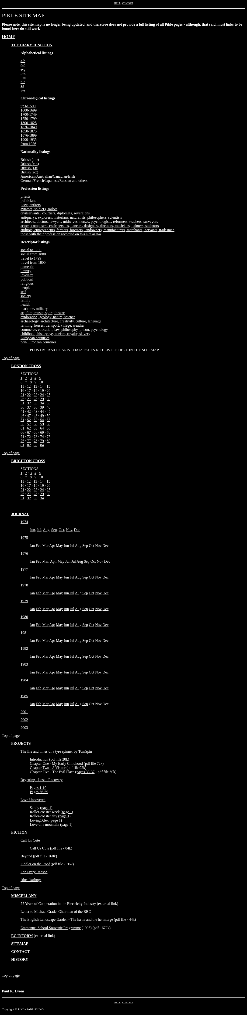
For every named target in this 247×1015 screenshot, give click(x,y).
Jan (32, 546)
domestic (27, 267)
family (25, 300)
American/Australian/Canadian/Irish (48, 176)
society (26, 296)
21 (22, 395)
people (26, 288)
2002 (24, 720)
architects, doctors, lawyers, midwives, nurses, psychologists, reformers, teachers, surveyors (89, 221)
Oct (61, 530)
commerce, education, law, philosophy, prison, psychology (64, 330)
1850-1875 (29, 131)
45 (48, 411)
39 (42, 407)
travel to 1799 (31, 258)
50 (48, 416)
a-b (23, 61)
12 (29, 386)
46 (22, 416)
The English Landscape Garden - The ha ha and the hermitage (67, 919)
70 (48, 432)
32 (29, 403)
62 (29, 428)
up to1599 (28, 106)
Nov (69, 530)
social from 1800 (33, 254)
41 (22, 411)
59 (42, 424)
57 (29, 424)
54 (42, 420)
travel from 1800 (33, 262)
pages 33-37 (86, 772)
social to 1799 (31, 250)
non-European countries (38, 342)
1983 (24, 664)
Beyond (26, 856)
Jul (39, 530)
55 (48, 420)
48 (35, 416)
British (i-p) (29, 168)
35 (48, 403)
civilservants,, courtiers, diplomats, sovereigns (55, 213)
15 (48, 386)
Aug (46, 530)
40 (48, 407)
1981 (24, 633)
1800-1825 (29, 123)
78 (35, 441)
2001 (24, 712)
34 (42, 403)
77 (29, 441)
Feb (38, 546)
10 (41, 382)
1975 (24, 538)
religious (27, 283)
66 (22, 432)
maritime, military (34, 309)
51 (22, 420)
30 (48, 399)
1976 (24, 553)
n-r (23, 82)
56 (22, 424)
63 (35, 428)
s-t (22, 86)
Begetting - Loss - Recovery (42, 780)
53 (35, 420)
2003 (24, 728)
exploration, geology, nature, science (48, 317)
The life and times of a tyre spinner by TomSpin (56, 751)
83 (35, 445)
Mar (45, 546)
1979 (24, 601)
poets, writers (31, 205)
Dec (77, 530)
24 (42, 395)
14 (42, 386)
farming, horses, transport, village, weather (53, 325)
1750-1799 (29, 119)
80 (48, 441)
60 (48, 424)
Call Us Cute (30, 840)
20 (48, 390)
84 (42, 445)
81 (22, 445)
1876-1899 (29, 135)
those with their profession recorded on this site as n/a (61, 234)
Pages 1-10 (38, 788)
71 (22, 437)
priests (25, 196)
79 (42, 441)
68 (35, 432)
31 (22, 403)
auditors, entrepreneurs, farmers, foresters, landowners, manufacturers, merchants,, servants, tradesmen (97, 230)
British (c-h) (30, 164)
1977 (24, 569)
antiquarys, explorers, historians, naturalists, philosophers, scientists (71, 217)
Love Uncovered (33, 800)
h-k (23, 73)
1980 (24, 617)
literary (26, 271)
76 (22, 441)
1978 (24, 585)
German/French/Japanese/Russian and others (54, 181)
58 (35, 424)
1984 (24, 680)
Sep (54, 530)
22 (29, 395)
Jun (32, 530)
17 (29, 390)
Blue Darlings (31, 880)
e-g (23, 69)
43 (35, 411)
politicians (28, 201)
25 (48, 395)
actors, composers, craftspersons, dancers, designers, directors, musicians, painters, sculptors (90, 226)
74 (42, 437)
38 (35, 407)
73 (35, 437)
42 (29, 411)
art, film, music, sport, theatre (43, 313)
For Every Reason (34, 872)
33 (35, 403)
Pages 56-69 (39, 792)
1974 (24, 522)
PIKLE (117, 3)
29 (42, 399)
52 (29, 420)
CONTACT (127, 3)
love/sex (27, 275)
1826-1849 (29, 127)
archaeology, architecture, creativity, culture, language (61, 321)
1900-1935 (29, 140)
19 (42, 390)
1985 (24, 696)
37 (29, 407)
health (25, 304)
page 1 (46, 808)
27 (29, 399)
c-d (23, 65)
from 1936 (28, 144)
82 (29, 445)
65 (48, 428)
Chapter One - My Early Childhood (56, 763)
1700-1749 (29, 114)
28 (35, 399)
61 (22, 428)
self (23, 292)
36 (22, 407)
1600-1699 (29, 110)
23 (35, 395)
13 (35, 386)
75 (48, 437)
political (27, 279)
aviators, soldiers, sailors (39, 209)
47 (29, 416)
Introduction (39, 759)
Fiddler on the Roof (35, 864)
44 (42, 411)
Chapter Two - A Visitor (48, 768)
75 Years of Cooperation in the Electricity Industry (58, 904)
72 (29, 437)
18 (35, 390)
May (59, 546)
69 (42, 432)
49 (42, 416)
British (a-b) (30, 160)
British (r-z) (29, 172)
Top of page (11, 358)
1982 (24, 648)
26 (22, 399)
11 (22, 386)
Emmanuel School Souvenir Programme (51, 928)
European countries (35, 338)
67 (29, 432)
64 (42, 428)
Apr (52, 546)
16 (22, 390)
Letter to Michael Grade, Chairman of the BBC (56, 912)
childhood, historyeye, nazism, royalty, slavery (55, 334)
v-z (23, 90)
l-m (23, 78)
